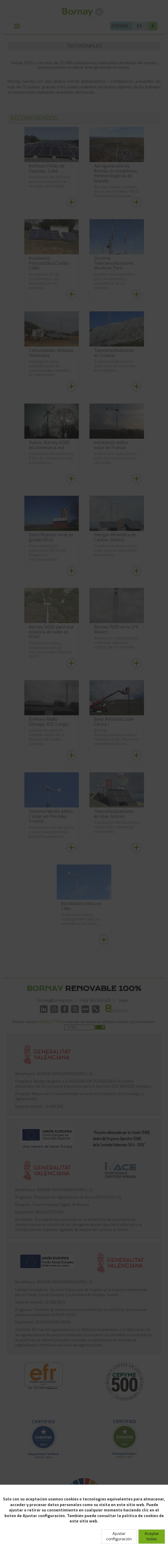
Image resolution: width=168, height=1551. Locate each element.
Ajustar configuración (119, 1536)
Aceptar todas (152, 1536)
